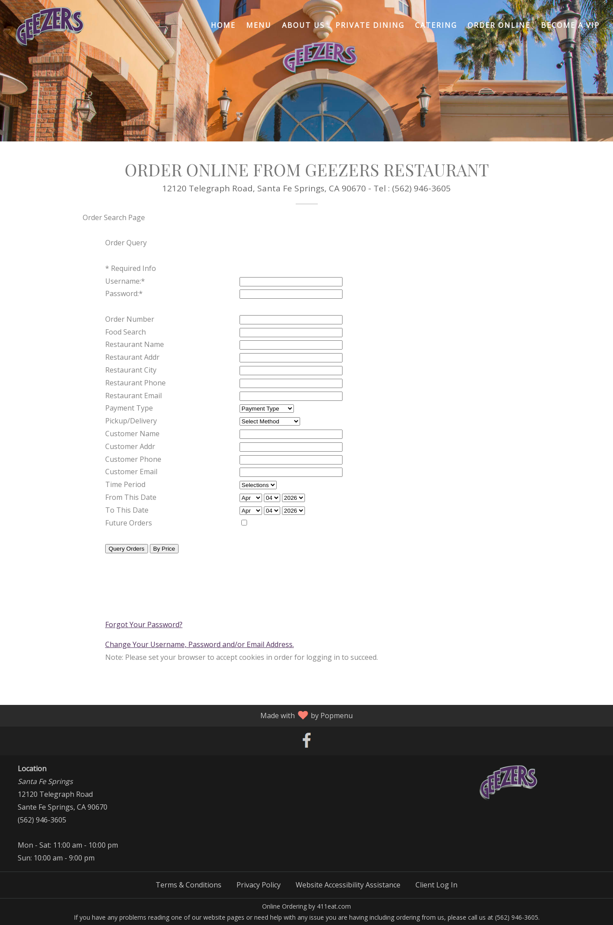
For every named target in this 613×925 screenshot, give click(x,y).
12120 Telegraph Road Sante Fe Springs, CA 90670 (62, 794)
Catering (436, 25)
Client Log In (436, 885)
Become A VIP (570, 25)
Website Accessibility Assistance (348, 885)
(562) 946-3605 (42, 820)
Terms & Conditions (188, 885)
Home (223, 25)
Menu (258, 25)
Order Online (499, 25)
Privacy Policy (258, 885)
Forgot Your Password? (144, 624)
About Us (303, 25)
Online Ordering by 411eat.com (306, 906)
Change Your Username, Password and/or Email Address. (199, 644)
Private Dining (369, 25)
